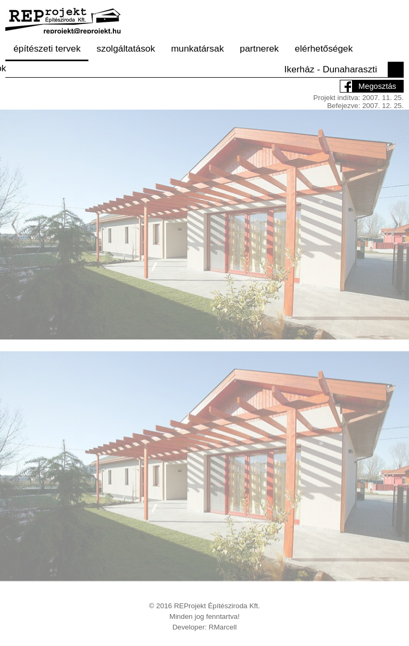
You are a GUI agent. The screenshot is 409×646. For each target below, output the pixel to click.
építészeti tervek (46, 48)
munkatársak (197, 48)
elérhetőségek (324, 48)
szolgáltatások (125, 48)
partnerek (259, 48)
